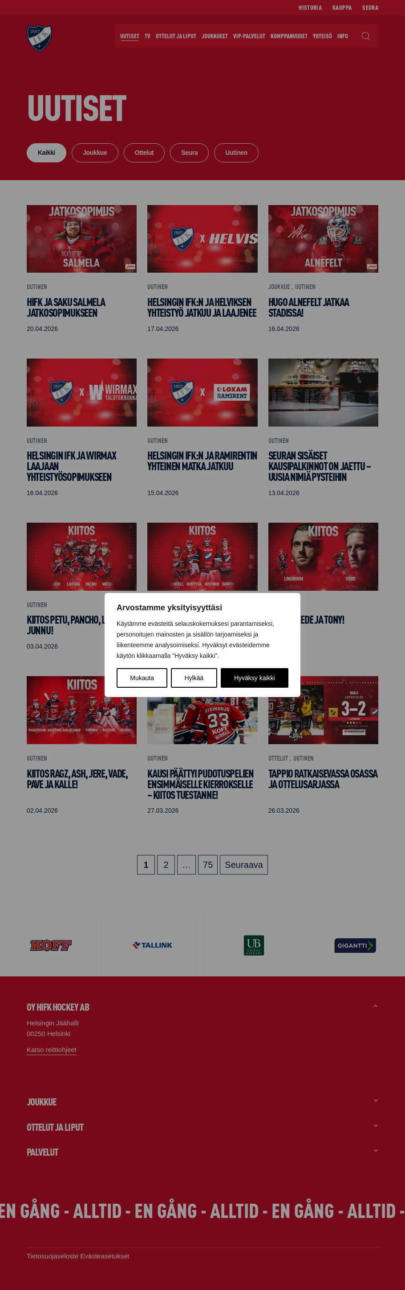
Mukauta (142, 677)
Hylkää (194, 677)
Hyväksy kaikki (254, 677)
